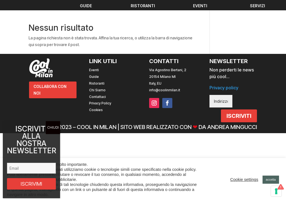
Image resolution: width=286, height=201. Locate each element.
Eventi (94, 70)
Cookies (96, 110)
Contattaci (97, 97)
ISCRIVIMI (31, 184)
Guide (94, 77)
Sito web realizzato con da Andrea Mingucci (188, 127)
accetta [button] (271, 179)
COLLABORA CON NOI (50, 89)
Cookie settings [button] (244, 179)
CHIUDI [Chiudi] (53, 127)
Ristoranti (96, 83)
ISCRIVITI (239, 116)
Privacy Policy (100, 103)
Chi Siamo (97, 90)
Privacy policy (223, 87)
